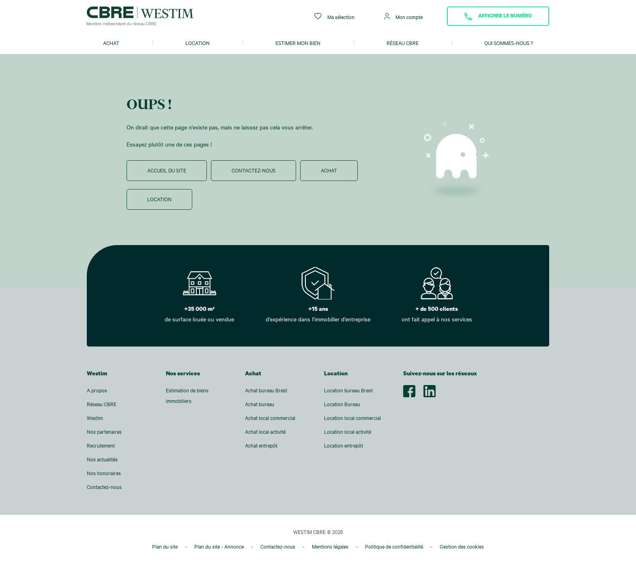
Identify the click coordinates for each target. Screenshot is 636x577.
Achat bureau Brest (266, 390)
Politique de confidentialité (394, 546)
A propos (97, 390)
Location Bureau (342, 404)
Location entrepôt (343, 445)
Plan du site (165, 546)
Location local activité (347, 431)
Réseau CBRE (403, 43)
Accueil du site (166, 170)
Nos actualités (102, 459)
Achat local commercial (270, 418)
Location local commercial (352, 418)
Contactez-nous (253, 170)
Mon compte (404, 16)
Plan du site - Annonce (219, 546)
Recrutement (101, 445)
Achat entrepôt (261, 445)
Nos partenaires (104, 431)
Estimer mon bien (297, 43)
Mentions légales (330, 546)
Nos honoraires (104, 473)
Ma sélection (334, 16)
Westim (95, 418)
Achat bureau (259, 404)
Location (197, 43)
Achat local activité (265, 431)
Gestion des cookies (462, 546)
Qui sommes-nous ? (508, 43)
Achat (111, 43)
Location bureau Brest (348, 390)
